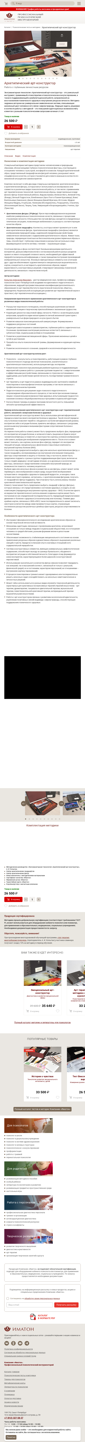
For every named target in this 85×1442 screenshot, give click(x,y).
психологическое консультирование (22, 1148)
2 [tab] (22, 78)
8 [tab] (45, 78)
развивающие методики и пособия (21, 1179)
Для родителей (17, 1168)
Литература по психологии (16, 1387)
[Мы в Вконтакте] (6, 1343)
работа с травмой (14, 1154)
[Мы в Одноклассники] (13, 1343)
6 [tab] (38, 78)
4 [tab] (30, 78)
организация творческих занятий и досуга (25, 1256)
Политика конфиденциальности (18, 1349)
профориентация (13, 1151)
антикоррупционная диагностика (21, 1219)
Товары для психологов (14, 1379)
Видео (17, 156)
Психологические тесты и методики (26, 27)
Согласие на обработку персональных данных (24, 1352)
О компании (9, 1391)
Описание (8, 156)
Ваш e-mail (13, 1305)
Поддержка (9, 1394)
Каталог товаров (11, 1372)
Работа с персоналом (21, 1202)
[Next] (23, 803)
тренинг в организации (16, 1216)
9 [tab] (49, 78)
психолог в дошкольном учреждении (22, 1139)
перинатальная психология (18, 1157)
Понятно (11, 1437)
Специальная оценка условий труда (20, 1356)
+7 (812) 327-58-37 (13, 1418)
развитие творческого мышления (21, 1246)
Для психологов (17, 1125)
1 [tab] (19, 78)
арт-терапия (11, 1252)
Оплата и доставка (12, 1398)
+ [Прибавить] (38, 126)
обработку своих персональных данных (42, 1298)
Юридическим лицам (13, 1406)
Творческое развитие (21, 1236)
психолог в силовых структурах (20, 1145)
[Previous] (61, 803)
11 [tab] (56, 78)
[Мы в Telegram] (27, 1343)
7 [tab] (41, 78)
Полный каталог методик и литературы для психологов (42, 1022)
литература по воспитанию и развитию (23, 1185)
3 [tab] (26, 78)
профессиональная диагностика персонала (25, 1212)
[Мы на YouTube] (20, 1343)
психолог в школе (14, 1135)
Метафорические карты (14, 1383)
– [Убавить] (26, 126)
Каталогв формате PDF (46, 1317)
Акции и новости (11, 1402)
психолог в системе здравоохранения (22, 1142)
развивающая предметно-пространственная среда (29, 1188)
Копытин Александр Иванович (18, 280)
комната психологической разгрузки (22, 1222)
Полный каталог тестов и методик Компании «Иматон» (42, 1109)
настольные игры (14, 1191)
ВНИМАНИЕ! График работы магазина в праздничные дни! (42, 9)
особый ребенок (13, 1182)
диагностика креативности (18, 1249)
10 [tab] (53, 78)
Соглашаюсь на (35, 1298)
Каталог (7, 27)
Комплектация (29, 156)
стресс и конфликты (15, 1225)
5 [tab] (34, 78)
